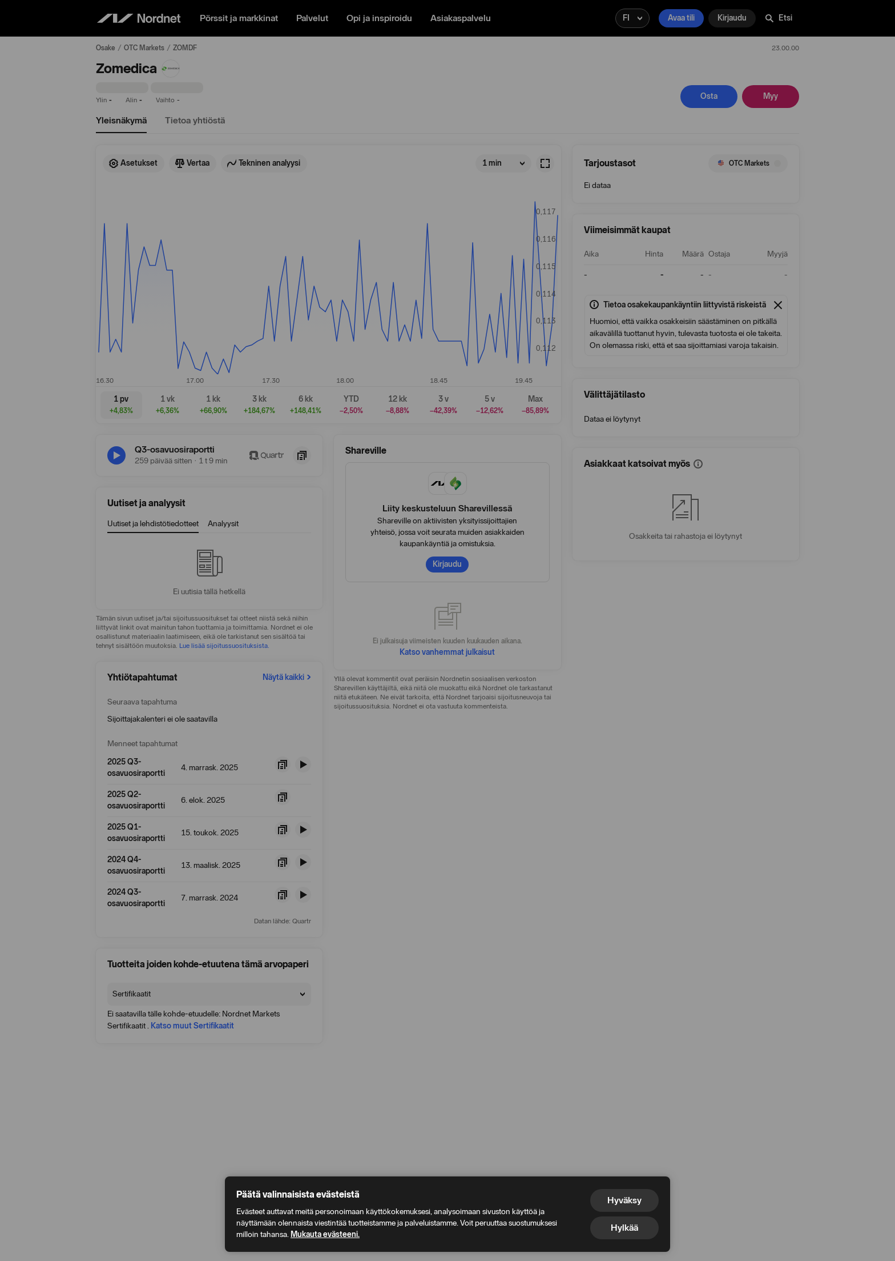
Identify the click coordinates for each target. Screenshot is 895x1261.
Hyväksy (624, 1200)
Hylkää (624, 1227)
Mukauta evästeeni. (325, 1234)
